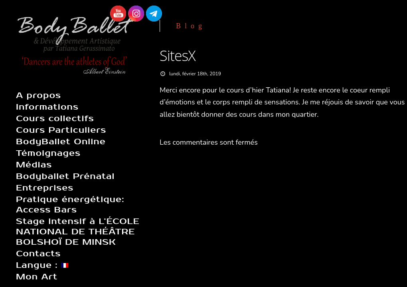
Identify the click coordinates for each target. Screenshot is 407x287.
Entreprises (44, 188)
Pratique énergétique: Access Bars (70, 204)
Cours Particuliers (61, 130)
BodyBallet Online (61, 141)
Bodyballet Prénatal (65, 176)
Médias (34, 164)
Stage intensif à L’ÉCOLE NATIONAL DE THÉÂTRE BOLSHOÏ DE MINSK (78, 231)
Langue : (42, 265)
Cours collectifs (55, 118)
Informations (47, 107)
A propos (38, 95)
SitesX (178, 55)
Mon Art (36, 276)
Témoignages (48, 153)
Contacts (38, 253)
